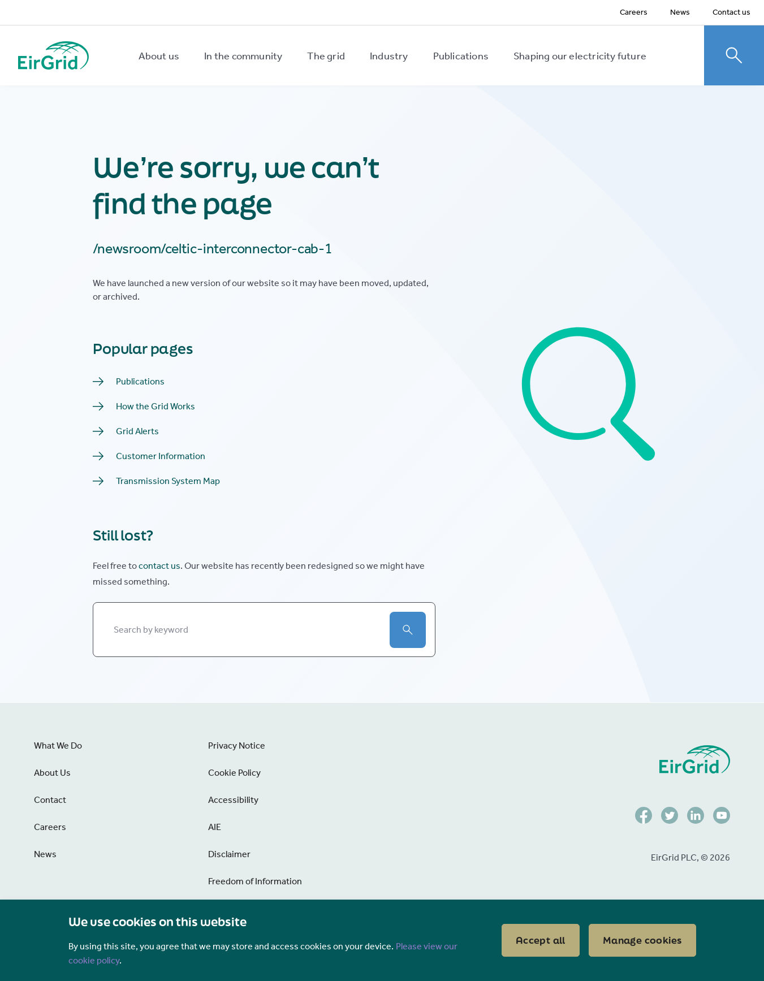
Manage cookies (642, 940)
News (680, 12)
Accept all (541, 940)
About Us (52, 772)
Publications (461, 56)
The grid (326, 56)
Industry (389, 56)
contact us (159, 565)
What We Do (58, 745)
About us (159, 56)
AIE (214, 827)
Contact (50, 799)
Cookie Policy (234, 772)
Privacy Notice (236, 745)
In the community (243, 56)
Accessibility (233, 799)
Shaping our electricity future (579, 56)
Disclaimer (229, 854)
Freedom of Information (255, 881)
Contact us (731, 12)
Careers (634, 12)
